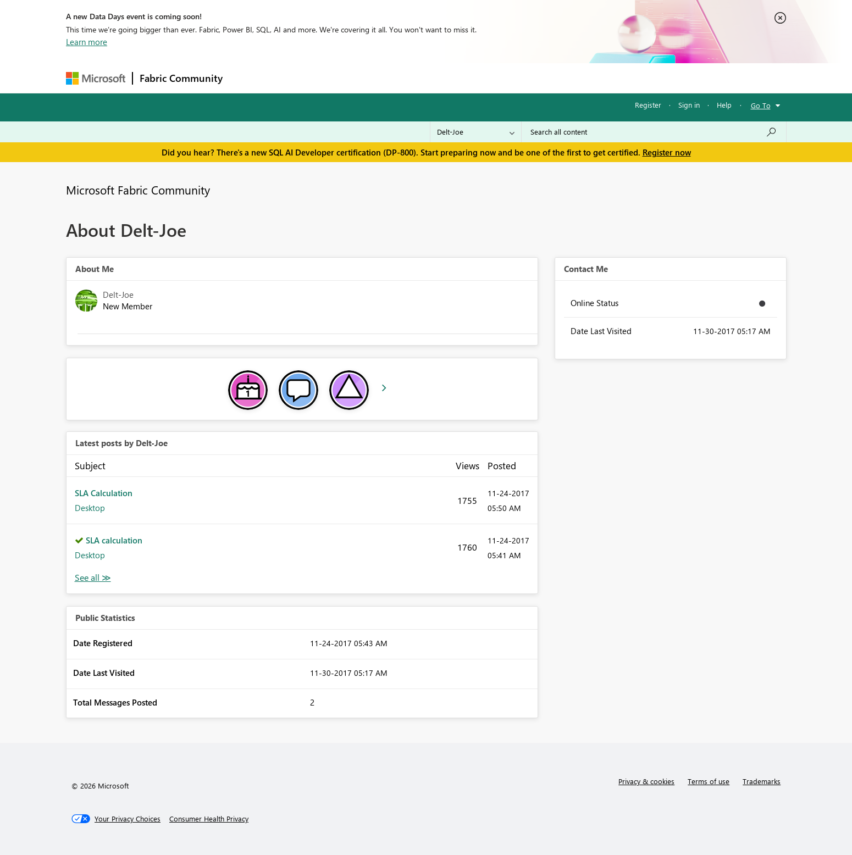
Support (528, 77)
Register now (667, 152)
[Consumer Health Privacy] (208, 819)
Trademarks (762, 781)
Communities (390, 77)
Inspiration (296, 77)
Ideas (341, 77)
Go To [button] (761, 105)
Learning (481, 77)
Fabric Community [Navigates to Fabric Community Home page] (181, 78)
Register (648, 104)
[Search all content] (654, 131)
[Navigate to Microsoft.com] (95, 78)
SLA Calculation (103, 492)
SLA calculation (114, 540)
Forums (247, 77)
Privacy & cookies (646, 781)
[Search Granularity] (475, 131)
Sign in (689, 104)
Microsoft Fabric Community (138, 189)
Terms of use (708, 781)
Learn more (86, 41)
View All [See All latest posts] (93, 577)
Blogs (439, 77)
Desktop (90, 507)
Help (724, 104)
